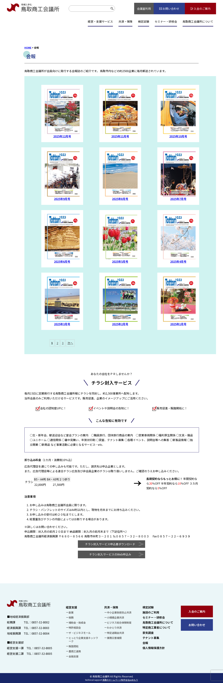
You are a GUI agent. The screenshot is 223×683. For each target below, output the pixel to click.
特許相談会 (75, 627)
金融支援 (73, 656)
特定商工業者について (156, 627)
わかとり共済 (114, 627)
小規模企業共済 (115, 617)
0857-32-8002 (40, 622)
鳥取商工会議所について (198, 21)
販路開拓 (73, 646)
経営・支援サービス (100, 21)
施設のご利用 (151, 612)
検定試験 (143, 21)
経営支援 (71, 607)
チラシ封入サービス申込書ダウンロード (110, 544)
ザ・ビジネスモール (80, 633)
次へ (70, 343)
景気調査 (148, 633)
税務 (71, 617)
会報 (145, 643)
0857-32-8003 (40, 628)
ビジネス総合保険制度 (119, 622)
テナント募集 (151, 638)
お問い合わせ (197, 625)
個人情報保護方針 (154, 648)
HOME (27, 47)
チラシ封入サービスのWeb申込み (110, 554)
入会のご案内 (197, 611)
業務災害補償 (114, 638)
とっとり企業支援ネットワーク (83, 639)
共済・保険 (125, 21)
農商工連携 (75, 651)
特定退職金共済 (115, 633)
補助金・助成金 (77, 622)
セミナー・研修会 (166, 21)
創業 (71, 612)
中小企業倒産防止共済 (119, 612)
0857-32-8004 (40, 633)
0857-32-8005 (43, 648)
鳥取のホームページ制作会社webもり (120, 679)
